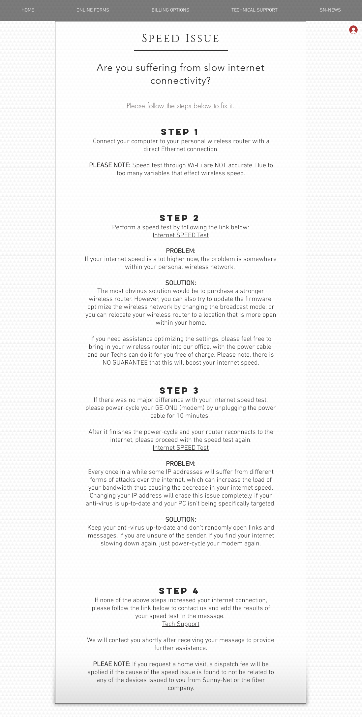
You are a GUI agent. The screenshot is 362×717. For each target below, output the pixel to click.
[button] (92, 10)
